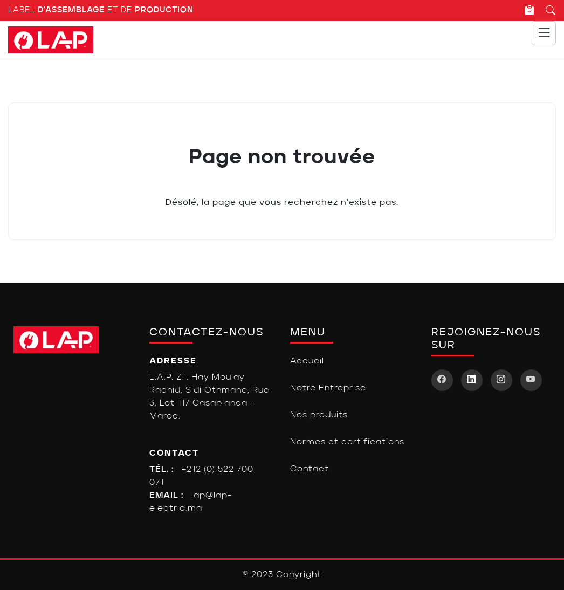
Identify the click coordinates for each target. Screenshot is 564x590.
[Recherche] (545, 10)
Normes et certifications (347, 442)
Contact (309, 469)
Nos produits (319, 415)
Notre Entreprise (328, 388)
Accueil (307, 361)
